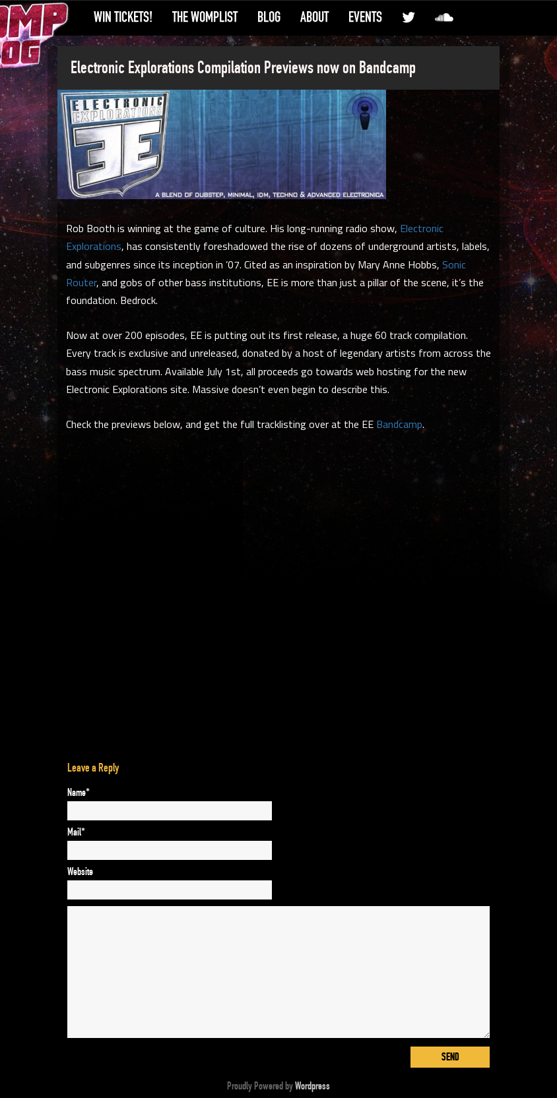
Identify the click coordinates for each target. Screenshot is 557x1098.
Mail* (76, 832)
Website (80, 872)
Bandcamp (399, 424)
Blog (268, 17)
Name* (78, 792)
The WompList (205, 17)
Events (365, 17)
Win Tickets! (123, 17)
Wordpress (312, 1086)
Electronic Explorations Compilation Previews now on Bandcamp (243, 67)
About (314, 17)
